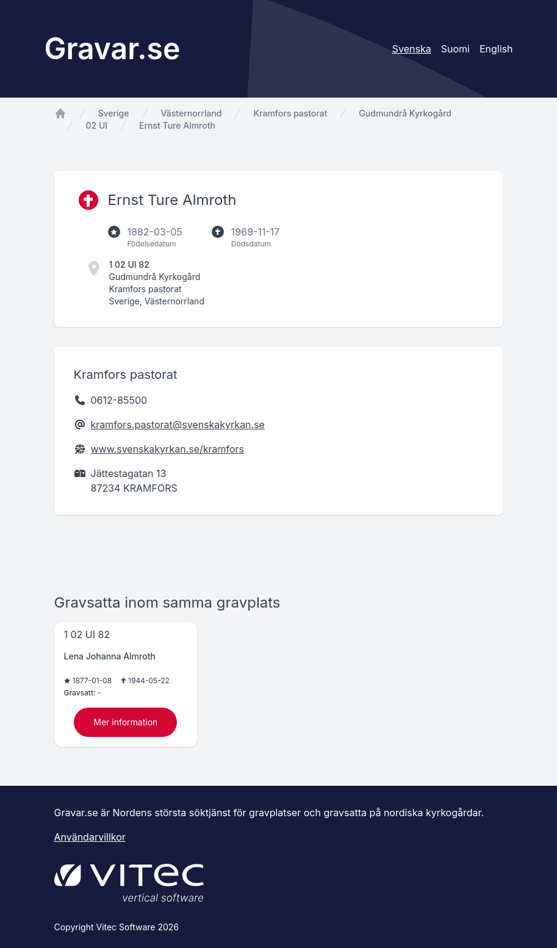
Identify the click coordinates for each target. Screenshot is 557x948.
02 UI (97, 125)
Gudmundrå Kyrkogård (405, 113)
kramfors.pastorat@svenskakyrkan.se (178, 424)
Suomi (455, 49)
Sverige (113, 113)
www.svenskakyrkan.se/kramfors (168, 449)
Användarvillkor (90, 837)
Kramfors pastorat (290, 113)
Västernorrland (191, 113)
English (496, 49)
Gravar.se (113, 48)
